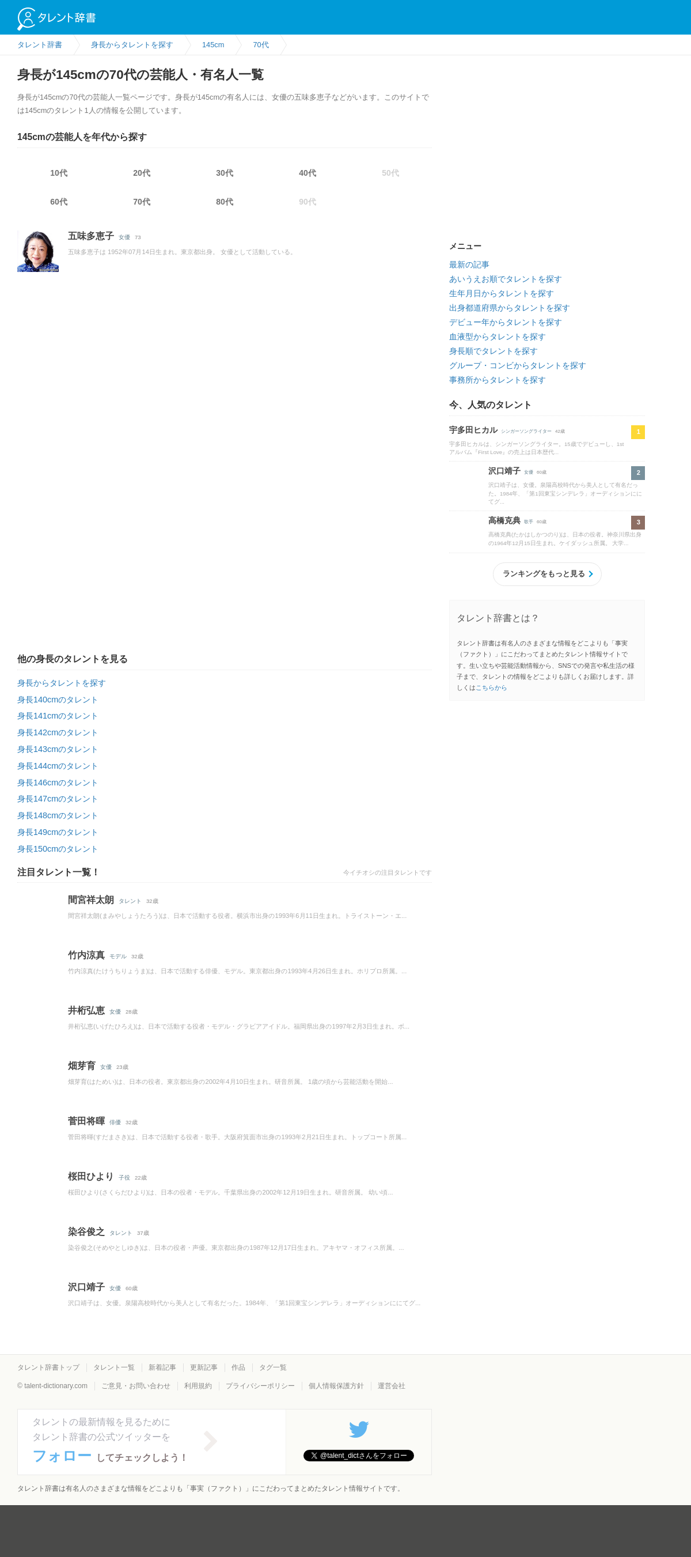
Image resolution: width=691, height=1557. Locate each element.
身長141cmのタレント (57, 715)
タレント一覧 (114, 1367)
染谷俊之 (86, 1232)
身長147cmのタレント (57, 798)
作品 (238, 1367)
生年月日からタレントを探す (501, 293)
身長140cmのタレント (57, 699)
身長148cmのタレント (57, 815)
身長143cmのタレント (57, 749)
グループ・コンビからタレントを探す (517, 365)
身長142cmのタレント (57, 732)
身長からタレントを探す (61, 682)
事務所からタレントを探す (497, 379)
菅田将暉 (86, 1121)
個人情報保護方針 (336, 1386)
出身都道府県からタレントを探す (509, 307)
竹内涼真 (86, 955)
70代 (141, 201)
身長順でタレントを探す (493, 351)
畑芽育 (82, 1066)
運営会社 (391, 1386)
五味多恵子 (91, 236)
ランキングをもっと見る (544, 573)
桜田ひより (91, 1176)
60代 (58, 201)
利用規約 (198, 1386)
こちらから (491, 687)
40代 (307, 172)
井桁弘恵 (86, 1010)
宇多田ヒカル (473, 429)
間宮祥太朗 (91, 900)
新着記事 (162, 1367)
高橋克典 (504, 520)
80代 (224, 201)
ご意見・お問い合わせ (135, 1386)
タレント (130, 901)
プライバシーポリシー (260, 1386)
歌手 (528, 521)
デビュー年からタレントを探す (505, 322)
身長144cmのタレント (57, 765)
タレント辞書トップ (48, 1367)
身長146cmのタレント (57, 782)
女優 (124, 237)
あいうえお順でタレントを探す (505, 279)
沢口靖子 (86, 1287)
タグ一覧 (273, 1367)
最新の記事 (469, 264)
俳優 (115, 1122)
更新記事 (204, 1367)
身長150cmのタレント (57, 848)
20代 (141, 172)
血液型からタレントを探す (497, 336)
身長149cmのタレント (57, 832)
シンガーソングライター (526, 431)
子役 (124, 1177)
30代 (224, 172)
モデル (118, 956)
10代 (58, 172)
